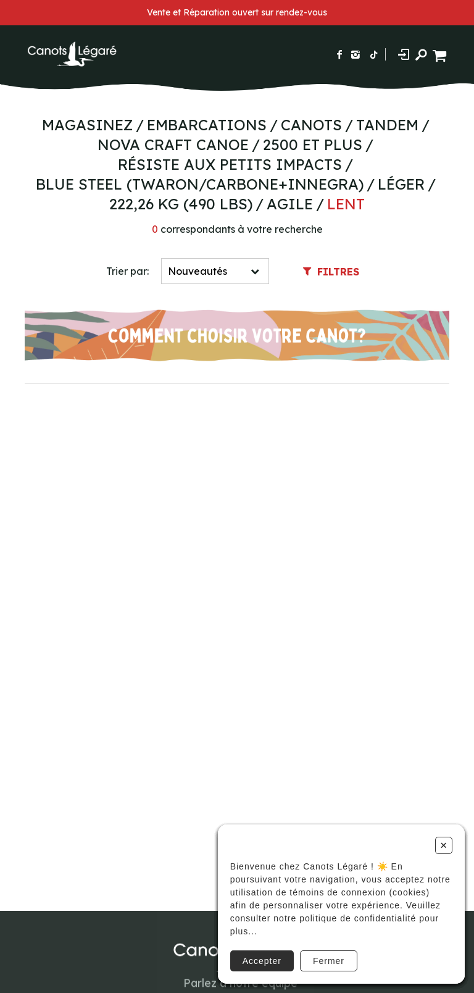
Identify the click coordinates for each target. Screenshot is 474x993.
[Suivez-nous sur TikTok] (374, 54)
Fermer (328, 961)
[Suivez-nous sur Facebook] (339, 54)
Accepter (262, 961)
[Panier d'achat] (441, 54)
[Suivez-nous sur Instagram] (355, 54)
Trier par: (127, 271)
